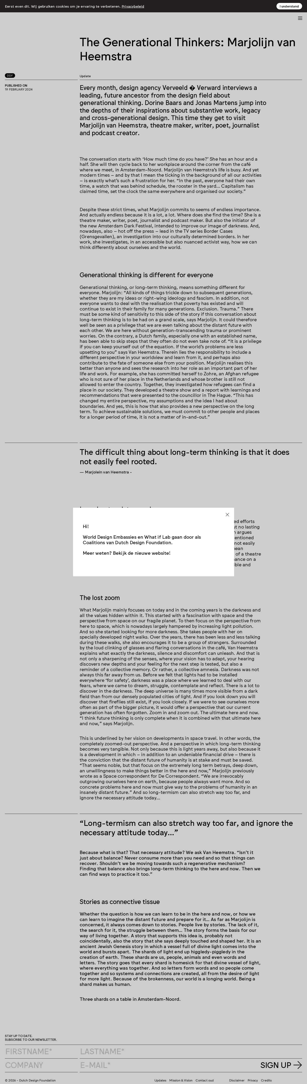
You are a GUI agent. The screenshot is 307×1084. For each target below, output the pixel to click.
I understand (289, 5)
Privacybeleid (133, 5)
